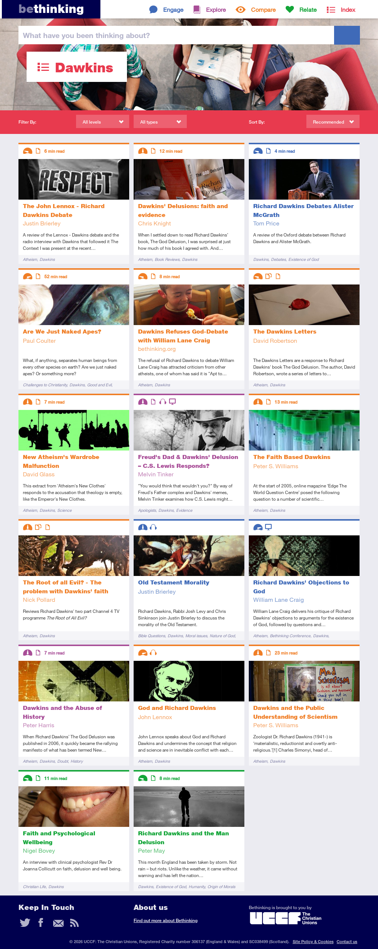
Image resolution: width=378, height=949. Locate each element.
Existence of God (303, 259)
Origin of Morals (221, 886)
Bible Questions (151, 635)
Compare (263, 9)
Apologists (147, 510)
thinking (51, 8)
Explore (216, 9)
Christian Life (34, 886)
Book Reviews (167, 259)
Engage (173, 9)
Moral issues (196, 635)
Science (64, 510)
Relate (308, 9)
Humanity (197, 886)
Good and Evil (99, 384)
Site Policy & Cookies (313, 941)
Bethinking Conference (290, 635)
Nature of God (222, 635)
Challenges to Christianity (45, 384)
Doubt (62, 761)
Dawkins (47, 259)
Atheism (30, 259)
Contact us (347, 941)
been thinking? (86, 35)
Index (348, 9)
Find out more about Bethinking (165, 920)
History (77, 761)
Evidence (184, 510)
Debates (278, 259)
